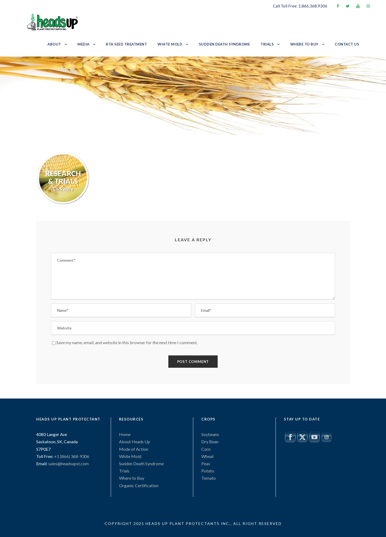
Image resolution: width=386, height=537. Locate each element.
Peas (205, 463)
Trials (267, 44)
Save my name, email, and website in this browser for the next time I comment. (127, 342)
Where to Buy (304, 44)
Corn (205, 449)
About (54, 44)
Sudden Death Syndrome (224, 44)
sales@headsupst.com (68, 463)
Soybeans (210, 434)
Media (83, 44)
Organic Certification (138, 485)
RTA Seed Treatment (126, 44)
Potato (207, 470)
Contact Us (347, 44)
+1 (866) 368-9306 (71, 456)
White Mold (170, 44)
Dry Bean (209, 441)
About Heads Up (134, 441)
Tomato (208, 477)
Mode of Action (133, 449)
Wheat (207, 456)
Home (125, 434)
